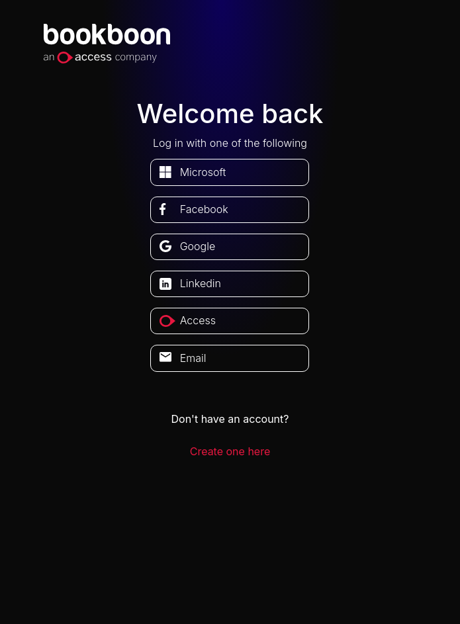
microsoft (203, 172)
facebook (204, 209)
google (198, 246)
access (198, 320)
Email (193, 358)
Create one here (230, 451)
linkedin (200, 283)
